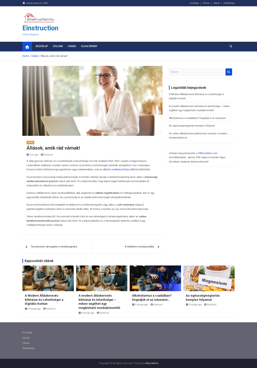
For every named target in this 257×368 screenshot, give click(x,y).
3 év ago (32, 154)
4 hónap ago (87, 313)
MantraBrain (152, 363)
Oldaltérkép (229, 3)
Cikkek (216, 3)
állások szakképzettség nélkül (119, 169)
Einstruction (40, 28)
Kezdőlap (194, 3)
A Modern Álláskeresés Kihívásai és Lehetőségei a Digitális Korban (44, 300)
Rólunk (206, 3)
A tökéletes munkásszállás (139, 246)
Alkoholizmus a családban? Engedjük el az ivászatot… (198, 118)
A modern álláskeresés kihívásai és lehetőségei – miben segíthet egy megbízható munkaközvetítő (99, 302)
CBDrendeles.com (207, 153)
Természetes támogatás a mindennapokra (54, 246)
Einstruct (47, 154)
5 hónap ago (140, 304)
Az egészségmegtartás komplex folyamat (192, 125)
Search (228, 72)
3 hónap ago (33, 308)
